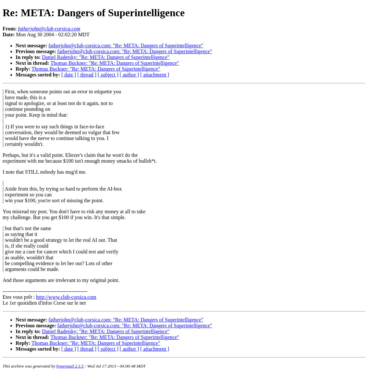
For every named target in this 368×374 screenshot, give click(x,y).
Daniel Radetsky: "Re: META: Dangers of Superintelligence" (105, 57)
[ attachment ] (154, 74)
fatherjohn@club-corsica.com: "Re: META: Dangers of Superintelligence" (125, 45)
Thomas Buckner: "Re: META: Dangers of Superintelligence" (114, 63)
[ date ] (68, 74)
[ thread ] (86, 74)
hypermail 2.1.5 (70, 366)
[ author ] (129, 74)
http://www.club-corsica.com (66, 297)
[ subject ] (108, 74)
